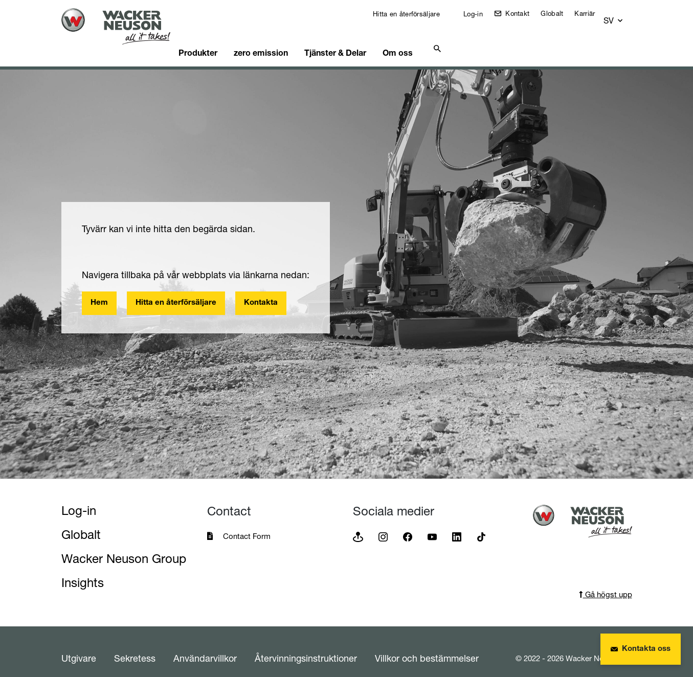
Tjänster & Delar (363, 38)
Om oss (431, 38)
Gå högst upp (605, 581)
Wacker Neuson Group (123, 545)
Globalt (559, 13)
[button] (623, 16)
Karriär (592, 13)
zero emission (283, 38)
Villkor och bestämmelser (427, 645)
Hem (99, 290)
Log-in (479, 14)
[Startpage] (123, 26)
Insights (82, 569)
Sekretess (134, 645)
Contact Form (247, 523)
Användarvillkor (205, 645)
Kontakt (523, 13)
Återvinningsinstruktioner (306, 645)
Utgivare (78, 645)
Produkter (216, 38)
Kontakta (261, 290)
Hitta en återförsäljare (412, 14)
